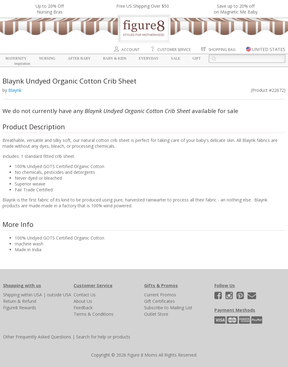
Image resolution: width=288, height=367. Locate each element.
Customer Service (174, 49)
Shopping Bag (222, 49)
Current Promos (160, 295)
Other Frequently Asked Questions (37, 337)
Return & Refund (19, 301)
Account (130, 49)
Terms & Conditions (93, 314)
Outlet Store (156, 314)
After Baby (79, 58)
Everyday (149, 58)
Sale (175, 58)
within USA (31, 295)
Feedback (83, 307)
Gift (197, 58)
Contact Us (85, 295)
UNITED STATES (268, 49)
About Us (83, 301)
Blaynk (14, 90)
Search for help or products (103, 337)
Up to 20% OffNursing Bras (50, 9)
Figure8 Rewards (19, 307)
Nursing (47, 58)
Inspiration (22, 63)
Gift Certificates (159, 301)
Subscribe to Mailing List (168, 307)
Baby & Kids (114, 58)
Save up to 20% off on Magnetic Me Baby (236, 9)
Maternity (15, 58)
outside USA (59, 295)
